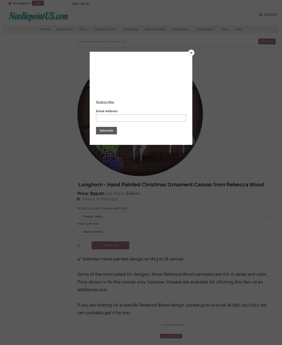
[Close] (191, 53)
